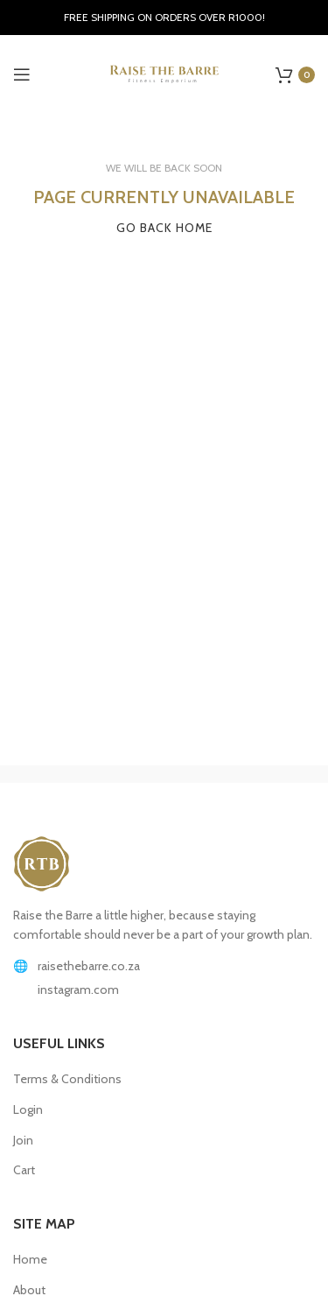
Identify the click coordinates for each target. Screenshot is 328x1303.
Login (28, 1109)
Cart (24, 1170)
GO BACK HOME (164, 228)
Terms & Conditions (67, 1079)
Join (23, 1140)
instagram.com (78, 989)
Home (30, 1259)
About (29, 1290)
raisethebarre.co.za (89, 966)
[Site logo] (164, 73)
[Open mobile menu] (21, 74)
